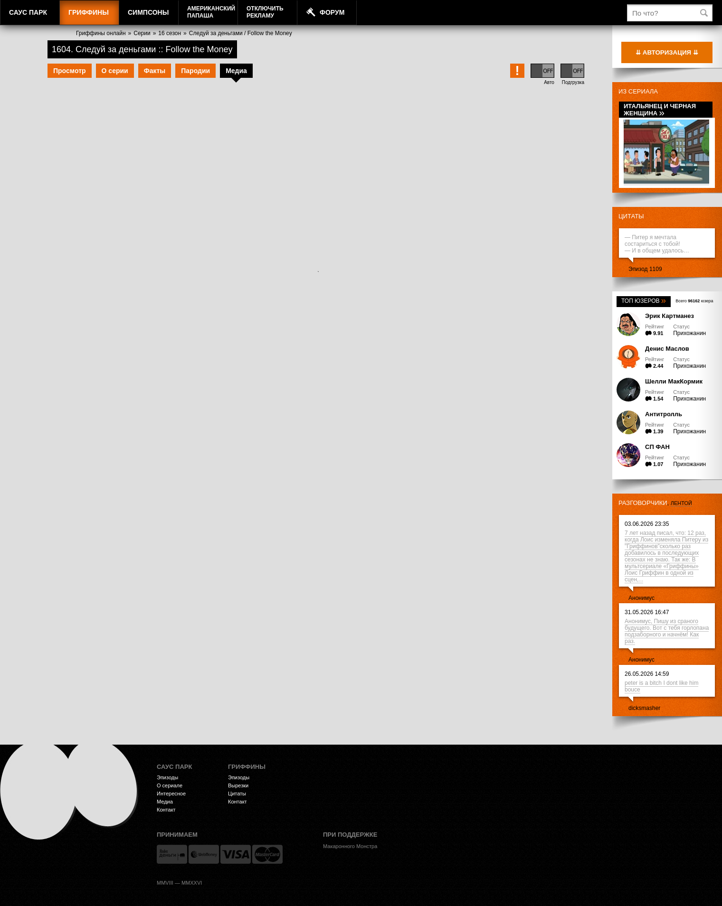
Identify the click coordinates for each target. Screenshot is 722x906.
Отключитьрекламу (265, 12)
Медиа (236, 71)
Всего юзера (694, 301)
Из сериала (638, 91)
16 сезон (169, 33)
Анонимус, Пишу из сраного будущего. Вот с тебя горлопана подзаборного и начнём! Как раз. (667, 631)
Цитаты (631, 216)
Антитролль (663, 414)
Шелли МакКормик (674, 381)
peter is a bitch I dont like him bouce (661, 686)
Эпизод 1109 (645, 269)
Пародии (195, 71)
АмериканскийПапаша (211, 12)
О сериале (169, 785)
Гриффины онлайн (101, 33)
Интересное (171, 793)
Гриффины (88, 12)
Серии (141, 33)
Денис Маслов (667, 348)
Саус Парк (28, 12)
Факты (155, 71)
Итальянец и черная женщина (660, 110)
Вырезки (238, 785)
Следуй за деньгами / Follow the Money (240, 33)
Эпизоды (167, 777)
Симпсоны (148, 12)
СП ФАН (657, 446)
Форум (332, 12)
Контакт (166, 810)
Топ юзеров (643, 301)
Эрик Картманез (669, 315)
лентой (681, 503)
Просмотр (69, 71)
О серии (115, 71)
